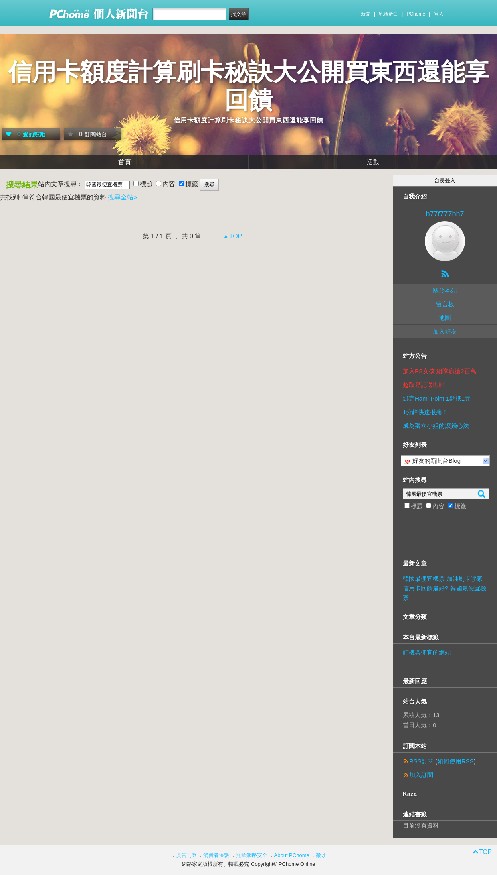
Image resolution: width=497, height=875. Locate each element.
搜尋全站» (122, 197)
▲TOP (231, 236)
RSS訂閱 (421, 761)
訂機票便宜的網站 (427, 652)
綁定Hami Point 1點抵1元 (437, 398)
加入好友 (445, 331)
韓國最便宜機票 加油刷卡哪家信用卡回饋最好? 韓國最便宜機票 (444, 588)
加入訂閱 (421, 774)
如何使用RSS (455, 761)
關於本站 (445, 290)
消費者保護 (216, 855)
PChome (415, 14)
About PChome (291, 855)
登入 (439, 14)
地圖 (445, 317)
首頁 (124, 162)
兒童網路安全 (251, 855)
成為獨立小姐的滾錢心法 (436, 425)
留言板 (445, 304)
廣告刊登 (186, 855)
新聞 (365, 14)
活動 (373, 162)
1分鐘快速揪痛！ (425, 412)
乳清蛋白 (388, 14)
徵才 (321, 855)
